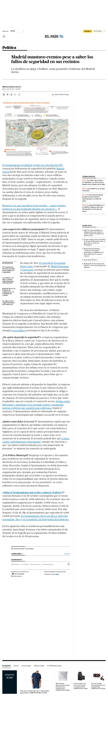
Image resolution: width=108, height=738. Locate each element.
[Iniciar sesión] (99, 31)
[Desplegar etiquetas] (68, 564)
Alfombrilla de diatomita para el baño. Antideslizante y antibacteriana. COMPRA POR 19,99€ (63, 687)
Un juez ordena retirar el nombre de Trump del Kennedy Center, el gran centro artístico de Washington (94, 242)
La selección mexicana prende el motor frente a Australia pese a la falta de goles (92, 198)
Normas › (67, 554)
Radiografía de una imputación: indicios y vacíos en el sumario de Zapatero (95, 265)
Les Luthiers (19, 330)
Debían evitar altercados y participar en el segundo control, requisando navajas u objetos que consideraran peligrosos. (36, 405)
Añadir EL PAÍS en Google (62, 94)
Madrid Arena (15, 564)
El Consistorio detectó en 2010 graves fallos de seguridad (8, 269)
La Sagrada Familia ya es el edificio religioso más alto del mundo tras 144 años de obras (93, 208)
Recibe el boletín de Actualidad (24, 549)
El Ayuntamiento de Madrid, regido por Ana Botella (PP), (32, 165)
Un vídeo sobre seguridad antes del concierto (8, 302)
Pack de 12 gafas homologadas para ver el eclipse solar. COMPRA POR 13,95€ (98, 686)
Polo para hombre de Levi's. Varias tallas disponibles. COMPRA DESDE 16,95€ (34, 692)
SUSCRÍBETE (87, 31)
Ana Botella (25, 564)
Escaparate (6, 666)
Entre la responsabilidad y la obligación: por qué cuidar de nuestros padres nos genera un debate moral (94, 232)
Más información (17, 576)
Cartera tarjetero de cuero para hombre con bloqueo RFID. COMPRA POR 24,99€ (80, 686)
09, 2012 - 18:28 (13, 89)
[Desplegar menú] (4, 36)
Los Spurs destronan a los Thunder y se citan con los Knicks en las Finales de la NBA (93, 182)
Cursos (16, 666)
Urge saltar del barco (90, 260)
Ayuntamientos (35, 564)
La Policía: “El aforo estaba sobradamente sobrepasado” (8, 280)
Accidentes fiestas (47, 564)
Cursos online (26, 666)
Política (9, 48)
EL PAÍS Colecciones (54, 666)
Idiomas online (39, 666)
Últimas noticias (88, 176)
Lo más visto (87, 225)
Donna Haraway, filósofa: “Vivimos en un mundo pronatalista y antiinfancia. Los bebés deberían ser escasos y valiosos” (94, 252)
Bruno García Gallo (11, 87)
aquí (57, 574)
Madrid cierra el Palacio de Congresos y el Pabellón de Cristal (8, 292)
